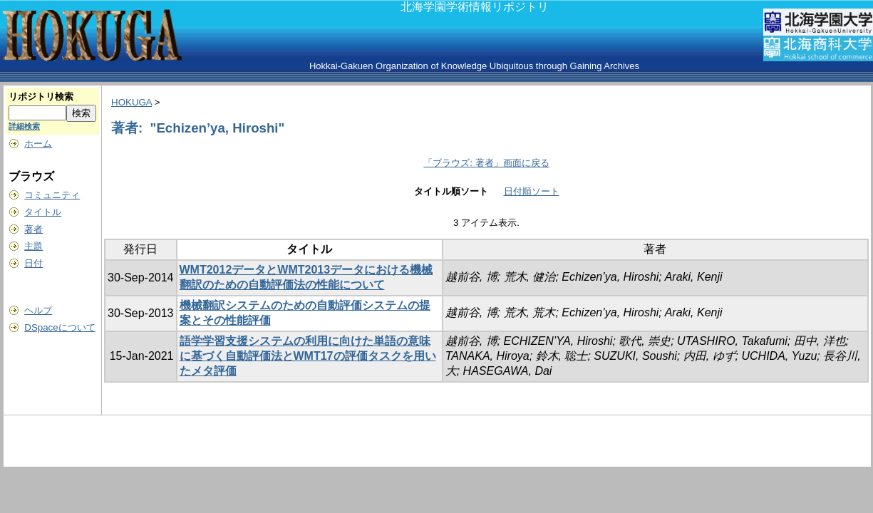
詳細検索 (24, 126)
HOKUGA (131, 102)
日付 (33, 263)
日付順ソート (531, 191)
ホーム (38, 143)
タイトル (42, 212)
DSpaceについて (59, 327)
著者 (33, 229)
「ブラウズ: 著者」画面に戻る (486, 162)
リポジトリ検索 (41, 96)
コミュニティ (52, 195)
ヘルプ (38, 310)
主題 (33, 246)
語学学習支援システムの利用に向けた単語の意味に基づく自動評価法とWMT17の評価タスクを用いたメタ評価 (308, 356)
